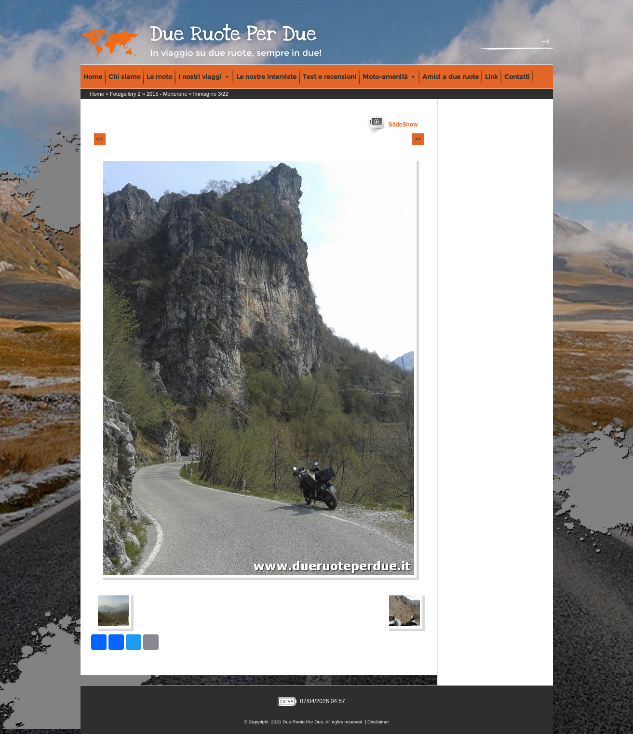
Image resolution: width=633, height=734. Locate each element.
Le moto (159, 76)
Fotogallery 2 (125, 94)
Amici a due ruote (450, 76)
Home (92, 76)
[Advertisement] (481, 164)
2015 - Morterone (167, 94)
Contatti (517, 76)
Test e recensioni (329, 76)
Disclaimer (378, 721)
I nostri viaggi (203, 76)
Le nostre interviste (266, 76)
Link (491, 76)
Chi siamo (124, 76)
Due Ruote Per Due (233, 34)
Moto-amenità (389, 76)
